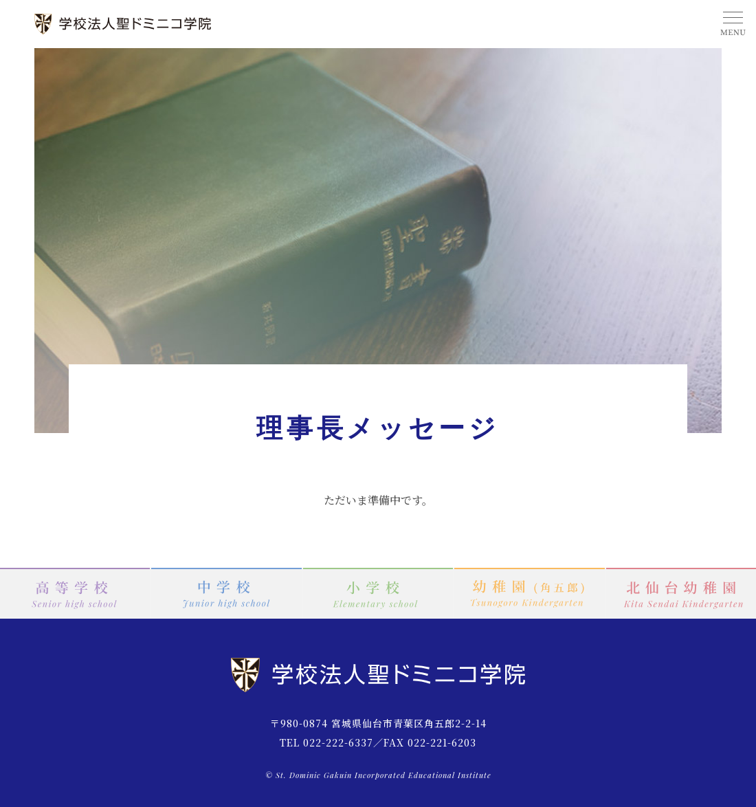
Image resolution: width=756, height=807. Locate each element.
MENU (732, 24)
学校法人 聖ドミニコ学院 (123, 24)
